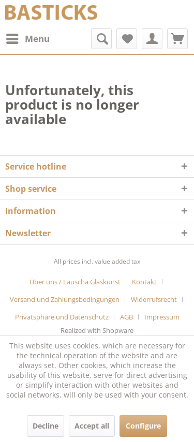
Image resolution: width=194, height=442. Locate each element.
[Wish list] (126, 38)
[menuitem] (27, 38)
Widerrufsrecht (154, 299)
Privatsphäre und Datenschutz (62, 317)
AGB (126, 317)
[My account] (152, 38)
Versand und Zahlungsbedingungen (65, 299)
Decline (45, 426)
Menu (28, 37)
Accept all (91, 426)
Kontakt (144, 281)
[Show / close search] (101, 38)
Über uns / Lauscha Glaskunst (75, 281)
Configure (143, 426)
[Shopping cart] (177, 38)
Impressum (162, 317)
